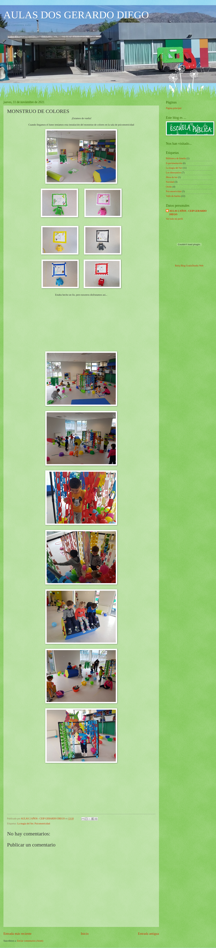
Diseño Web (197, 265)
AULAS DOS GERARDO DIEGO (76, 15)
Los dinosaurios (173, 172)
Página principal (173, 108)
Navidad (170, 182)
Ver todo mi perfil (174, 219)
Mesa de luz (171, 177)
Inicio (85, 933)
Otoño (169, 186)
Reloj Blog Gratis (183, 265)
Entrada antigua (148, 933)
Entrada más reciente (17, 933)
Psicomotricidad (42, 823)
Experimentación (174, 163)
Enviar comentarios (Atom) (30, 941)
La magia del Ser (25, 823)
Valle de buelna (173, 196)
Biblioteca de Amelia (176, 158)
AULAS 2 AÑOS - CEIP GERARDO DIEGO (188, 213)
